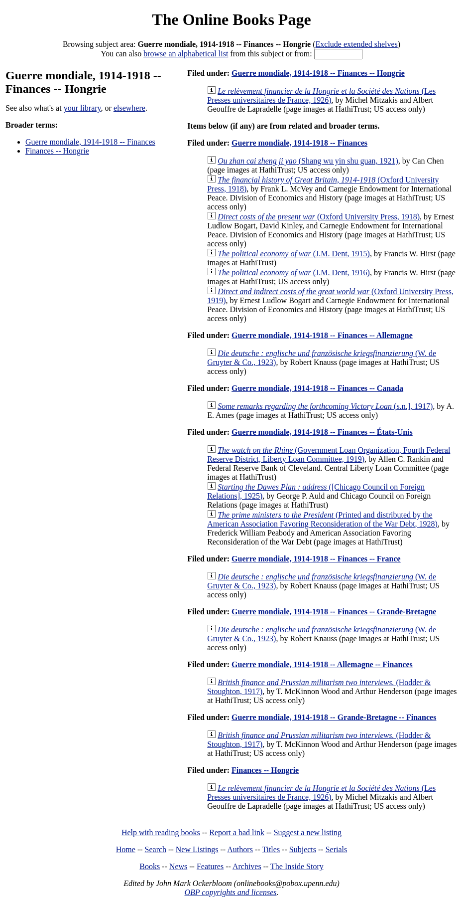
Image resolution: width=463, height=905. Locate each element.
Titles (271, 849)
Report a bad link (236, 832)
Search (156, 849)
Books (149, 866)
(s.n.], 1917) (325, 406)
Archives (246, 866)
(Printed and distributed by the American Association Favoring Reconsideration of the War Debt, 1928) (322, 519)
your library (82, 108)
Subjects (302, 849)
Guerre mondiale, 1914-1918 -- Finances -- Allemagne (322, 335)
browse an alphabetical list (185, 53)
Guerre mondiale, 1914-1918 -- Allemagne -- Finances (322, 664)
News (178, 866)
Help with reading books (160, 832)
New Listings (197, 849)
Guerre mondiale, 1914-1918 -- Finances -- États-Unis (322, 432)
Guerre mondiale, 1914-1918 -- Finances (90, 142)
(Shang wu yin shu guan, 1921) (308, 161)
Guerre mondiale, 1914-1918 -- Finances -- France (316, 558)
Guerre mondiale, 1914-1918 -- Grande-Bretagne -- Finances (334, 717)
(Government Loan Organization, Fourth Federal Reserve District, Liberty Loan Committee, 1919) (328, 454)
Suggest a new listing (308, 832)
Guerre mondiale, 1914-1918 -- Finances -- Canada (317, 388)
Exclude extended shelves (357, 44)
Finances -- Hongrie (57, 151)
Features (210, 866)
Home (125, 849)
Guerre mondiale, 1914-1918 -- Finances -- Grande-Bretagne (334, 611)
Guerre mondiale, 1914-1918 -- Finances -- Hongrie (318, 73)
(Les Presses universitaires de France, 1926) (321, 95)
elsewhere (129, 108)
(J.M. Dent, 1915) (294, 253)
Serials (336, 849)
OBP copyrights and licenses (230, 892)
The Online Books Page (231, 19)
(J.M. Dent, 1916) (294, 272)
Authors (240, 849)
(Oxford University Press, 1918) (319, 216)
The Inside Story (297, 866)
